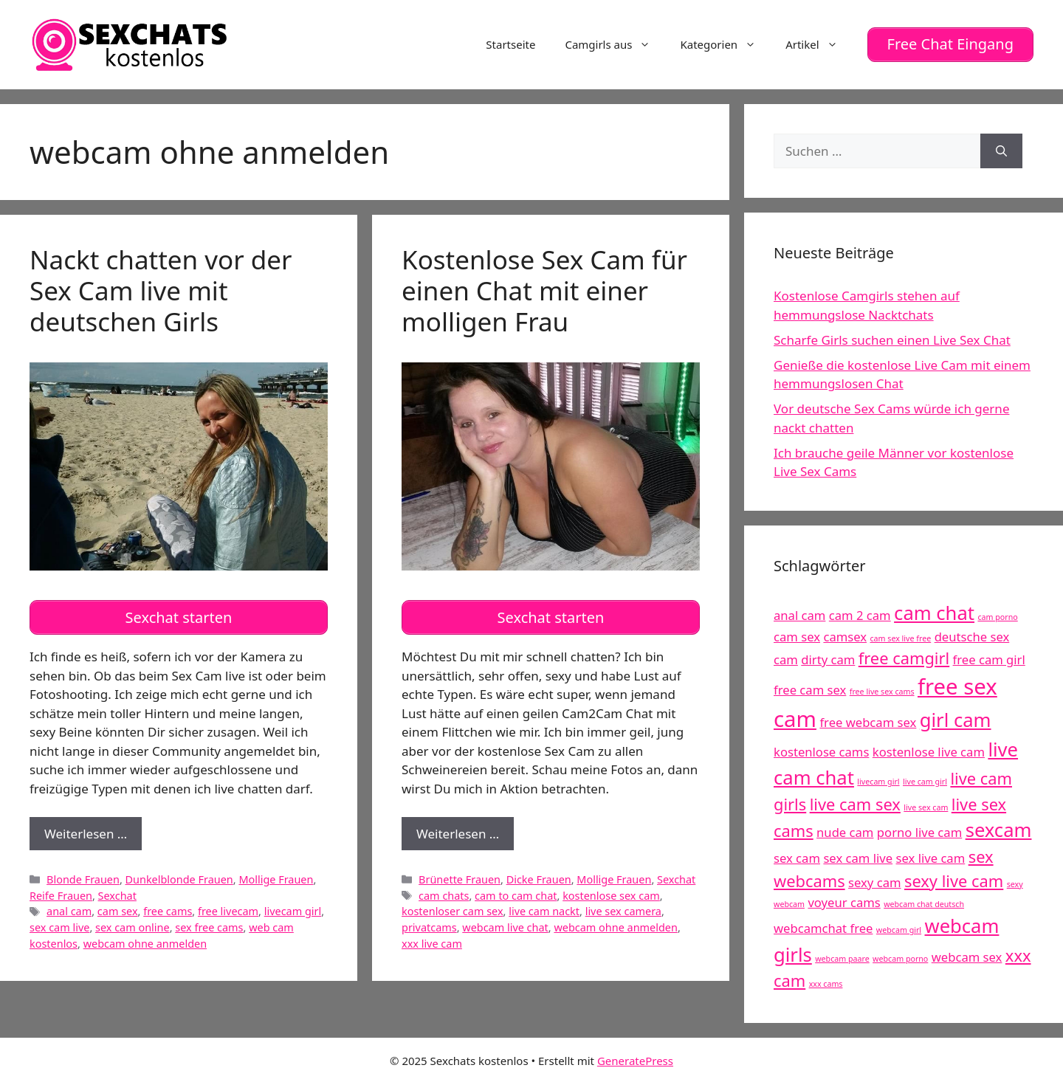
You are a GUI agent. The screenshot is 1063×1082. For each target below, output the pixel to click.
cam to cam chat (516, 891)
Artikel (818, 43)
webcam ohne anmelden (145, 939)
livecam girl (293, 907)
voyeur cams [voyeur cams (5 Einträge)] (844, 900)
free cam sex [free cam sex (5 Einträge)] (810, 687)
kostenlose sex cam (611, 891)
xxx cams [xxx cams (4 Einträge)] (826, 981)
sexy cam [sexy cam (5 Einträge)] (874, 880)
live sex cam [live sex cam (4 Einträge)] (926, 805)
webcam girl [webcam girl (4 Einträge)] (898, 928)
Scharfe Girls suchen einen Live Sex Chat (892, 337)
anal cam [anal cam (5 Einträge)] (799, 612)
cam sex (117, 907)
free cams (167, 907)
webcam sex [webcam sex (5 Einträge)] (967, 954)
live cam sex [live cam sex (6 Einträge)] (855, 802)
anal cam (69, 907)
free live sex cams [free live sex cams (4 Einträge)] (882, 689)
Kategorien (725, 43)
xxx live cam (432, 939)
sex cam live (59, 923)
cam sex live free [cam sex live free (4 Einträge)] (900, 636)
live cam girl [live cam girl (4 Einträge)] (925, 779)
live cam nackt (544, 907)
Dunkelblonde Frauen (179, 875)
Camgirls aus (615, 43)
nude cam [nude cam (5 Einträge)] (844, 830)
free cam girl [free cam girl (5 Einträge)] (989, 657)
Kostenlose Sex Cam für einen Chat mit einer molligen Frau (544, 288)
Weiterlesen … (93, 833)
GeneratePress (635, 1058)
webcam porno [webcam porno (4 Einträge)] (900, 956)
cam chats (444, 891)
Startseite (510, 43)
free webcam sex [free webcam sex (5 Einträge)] (867, 719)
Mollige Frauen (275, 875)
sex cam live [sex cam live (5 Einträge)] (857, 855)
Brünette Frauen (459, 875)
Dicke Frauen (538, 875)
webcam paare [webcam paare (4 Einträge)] (842, 956)
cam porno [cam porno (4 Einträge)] (997, 615)
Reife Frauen (61, 891)
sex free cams (209, 923)
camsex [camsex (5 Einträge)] (845, 634)
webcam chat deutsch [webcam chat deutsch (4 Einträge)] (924, 902)
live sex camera (623, 907)
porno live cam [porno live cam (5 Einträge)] (919, 830)
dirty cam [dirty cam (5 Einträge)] (828, 657)
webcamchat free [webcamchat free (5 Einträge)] (823, 926)
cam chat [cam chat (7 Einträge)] (934, 611)
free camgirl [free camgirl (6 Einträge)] (904, 655)
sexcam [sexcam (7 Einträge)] (999, 828)
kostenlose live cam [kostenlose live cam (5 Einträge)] (929, 749)
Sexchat (117, 891)
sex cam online (132, 923)
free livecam (228, 907)
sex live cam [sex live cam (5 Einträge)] (931, 855)
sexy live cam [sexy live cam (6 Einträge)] (953, 878)
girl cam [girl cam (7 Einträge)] (955, 718)
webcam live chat (505, 923)
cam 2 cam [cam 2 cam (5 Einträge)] (860, 612)
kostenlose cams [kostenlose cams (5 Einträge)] (821, 749)
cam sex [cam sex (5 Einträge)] (797, 634)
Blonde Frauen (83, 875)
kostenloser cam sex (452, 907)
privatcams (429, 923)
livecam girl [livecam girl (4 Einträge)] (878, 779)
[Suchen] (1001, 149)
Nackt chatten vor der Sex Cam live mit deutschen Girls (161, 288)
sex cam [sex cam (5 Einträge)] (797, 855)
